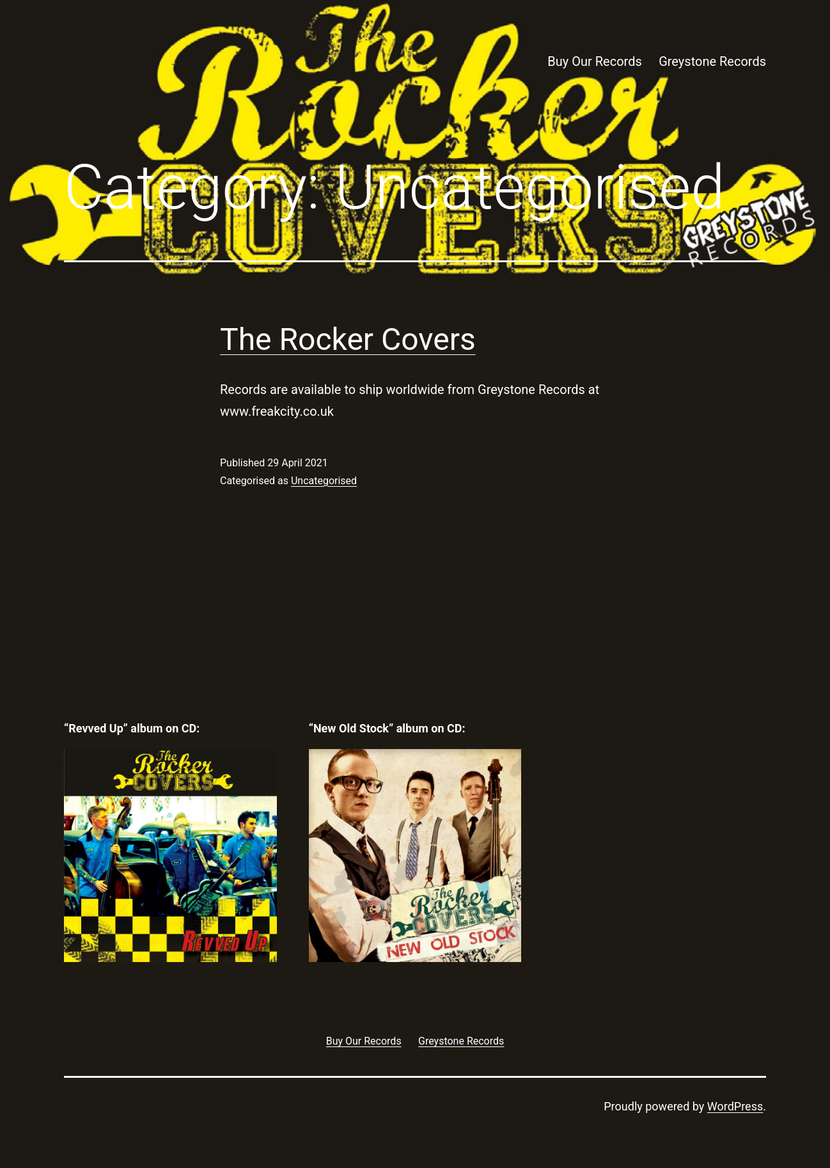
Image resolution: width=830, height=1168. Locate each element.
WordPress (735, 1106)
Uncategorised (324, 481)
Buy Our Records (594, 61)
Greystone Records (712, 61)
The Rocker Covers (348, 339)
